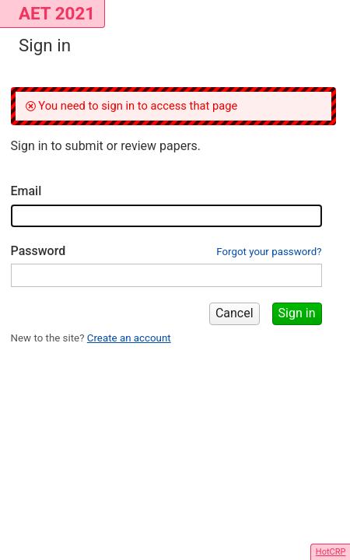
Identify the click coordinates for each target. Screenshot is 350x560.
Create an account (129, 338)
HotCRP (331, 552)
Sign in (297, 313)
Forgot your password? (268, 251)
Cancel (234, 313)
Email (26, 191)
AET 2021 (57, 13)
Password (38, 250)
